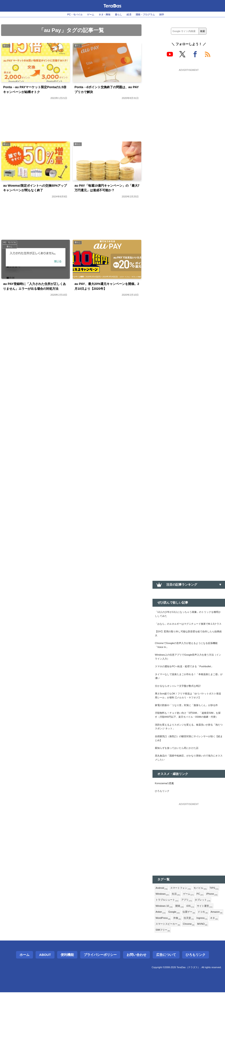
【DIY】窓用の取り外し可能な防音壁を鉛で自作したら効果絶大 (188, 643)
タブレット (180, 966)
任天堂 (194, 987)
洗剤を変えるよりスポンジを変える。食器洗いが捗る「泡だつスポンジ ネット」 (189, 773)
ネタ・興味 (102, 14)
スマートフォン (185, 944)
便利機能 (67, 1026)
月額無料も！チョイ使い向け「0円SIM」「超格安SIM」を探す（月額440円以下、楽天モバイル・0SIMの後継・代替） (188, 757)
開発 (160, 973)
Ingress (209, 987)
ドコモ (196, 980)
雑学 (173, 14)
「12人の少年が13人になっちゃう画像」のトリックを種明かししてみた (187, 615)
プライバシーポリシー (100, 1026)
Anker (207, 973)
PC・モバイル (65, 14)
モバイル (208, 944)
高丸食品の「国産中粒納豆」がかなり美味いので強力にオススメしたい (189, 810)
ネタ (160, 994)
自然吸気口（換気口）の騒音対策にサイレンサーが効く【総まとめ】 (189, 787)
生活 (193, 951)
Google (162, 980)
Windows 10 (203, 966)
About (45, 1026)
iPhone (173, 958)
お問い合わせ (136, 1026)
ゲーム (84, 14)
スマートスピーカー (182, 994)
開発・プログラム (152, 14)
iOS (172, 973)
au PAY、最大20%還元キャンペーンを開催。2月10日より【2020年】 (107, 305)
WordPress (165, 987)
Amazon (212, 980)
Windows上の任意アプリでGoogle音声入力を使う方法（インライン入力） (188, 671)
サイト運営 (189, 973)
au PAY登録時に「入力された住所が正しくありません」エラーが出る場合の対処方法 (35, 308)
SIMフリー (179, 1001)
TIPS (161, 951)
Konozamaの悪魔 (167, 837)
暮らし (119, 14)
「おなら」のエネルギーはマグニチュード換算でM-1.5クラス (189, 629)
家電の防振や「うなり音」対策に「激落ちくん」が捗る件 (189, 740)
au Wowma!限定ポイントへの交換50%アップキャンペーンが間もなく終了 (35, 201)
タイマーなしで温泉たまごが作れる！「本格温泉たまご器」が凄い (189, 699)
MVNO (162, 1001)
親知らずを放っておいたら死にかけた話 (182, 798)
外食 (181, 987)
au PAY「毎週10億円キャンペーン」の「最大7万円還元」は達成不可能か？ (107, 201)
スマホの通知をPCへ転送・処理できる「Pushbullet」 (182, 685)
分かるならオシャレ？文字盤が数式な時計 (184, 710)
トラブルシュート (196, 958)
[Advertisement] (188, 100)
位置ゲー (179, 980)
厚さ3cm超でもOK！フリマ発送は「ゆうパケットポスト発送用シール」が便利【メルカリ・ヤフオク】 (189, 724)
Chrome (208, 994)
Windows (177, 951)
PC (159, 958)
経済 (132, 14)
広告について (166, 1026)
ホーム (24, 1026)
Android (163, 944)
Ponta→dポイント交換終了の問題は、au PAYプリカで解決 (105, 91)
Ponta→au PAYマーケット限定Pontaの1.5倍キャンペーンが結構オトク (35, 94)
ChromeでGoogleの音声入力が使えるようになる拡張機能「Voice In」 (189, 657)
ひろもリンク (164, 846)
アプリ (162, 966)
